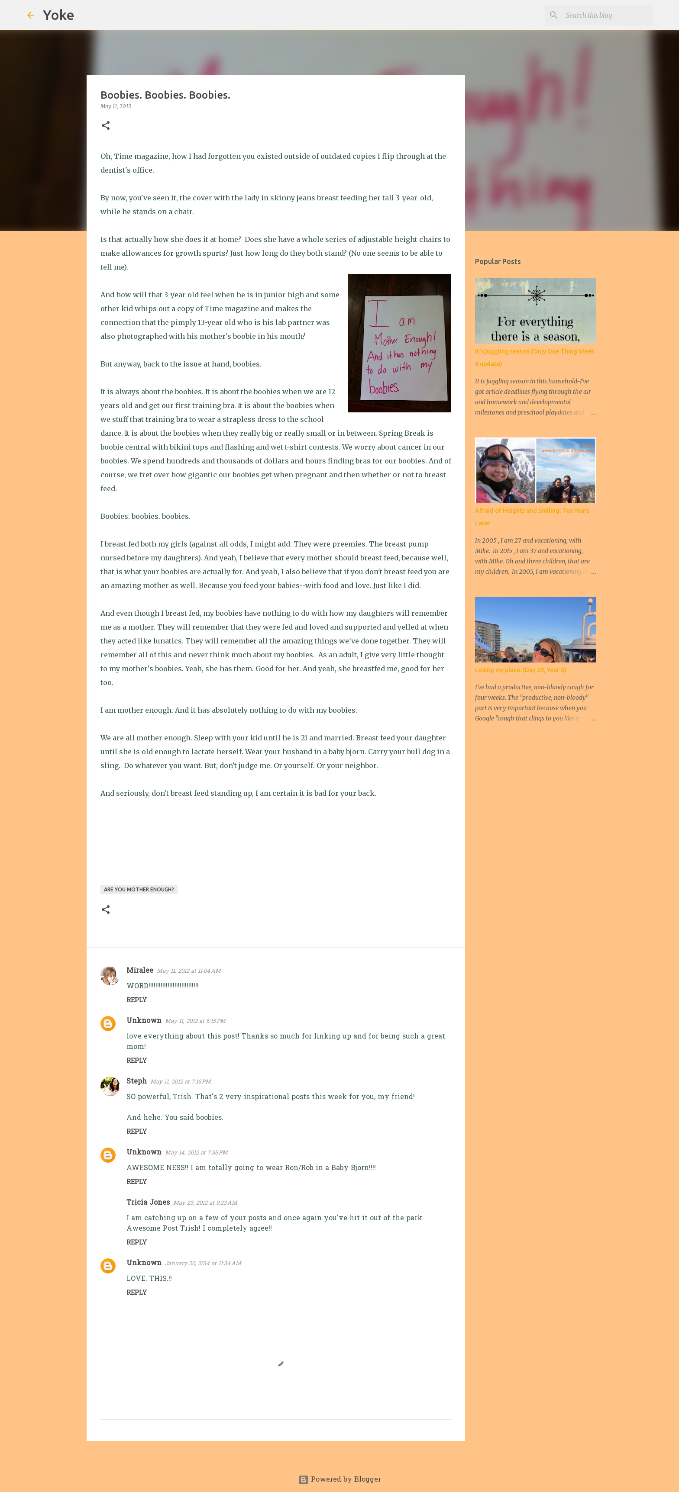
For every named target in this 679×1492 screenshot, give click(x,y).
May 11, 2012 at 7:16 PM (180, 1082)
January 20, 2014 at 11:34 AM (203, 1264)
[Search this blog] (608, 15)
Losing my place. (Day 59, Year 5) (520, 669)
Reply (136, 1000)
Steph (136, 1082)
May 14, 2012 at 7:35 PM (196, 1153)
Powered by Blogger (339, 1480)
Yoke (58, 15)
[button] (105, 126)
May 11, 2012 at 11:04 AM (189, 971)
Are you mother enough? (139, 889)
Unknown (144, 1021)
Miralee (139, 971)
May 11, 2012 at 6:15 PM (195, 1021)
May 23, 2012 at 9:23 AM (205, 1203)
